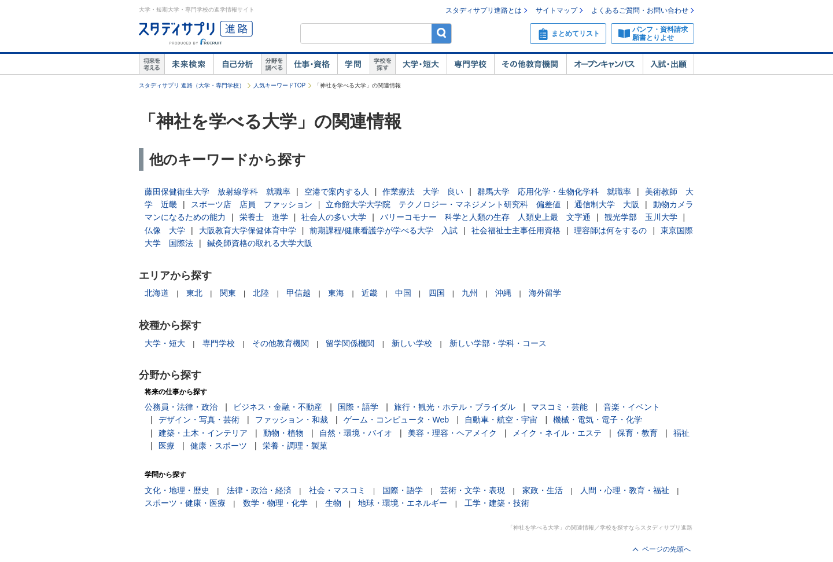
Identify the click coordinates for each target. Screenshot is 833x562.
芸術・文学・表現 (472, 490)
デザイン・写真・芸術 (199, 419)
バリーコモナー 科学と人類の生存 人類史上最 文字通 (485, 217)
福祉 (681, 433)
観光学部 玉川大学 (641, 217)
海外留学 (545, 292)
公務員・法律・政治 (181, 407)
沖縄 (503, 292)
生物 (333, 503)
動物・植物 (283, 433)
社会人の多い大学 (333, 217)
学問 (353, 64)
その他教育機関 (530, 64)
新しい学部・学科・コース (498, 343)
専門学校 (470, 64)
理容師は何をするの (610, 230)
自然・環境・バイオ (355, 433)
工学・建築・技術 (497, 503)
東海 (336, 292)
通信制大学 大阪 (606, 204)
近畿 (370, 292)
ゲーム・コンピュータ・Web (396, 419)
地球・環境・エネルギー (402, 503)
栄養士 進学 (263, 217)
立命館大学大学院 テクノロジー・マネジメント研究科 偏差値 (443, 204)
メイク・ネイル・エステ (557, 433)
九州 (470, 292)
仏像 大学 (165, 230)
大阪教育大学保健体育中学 (247, 230)
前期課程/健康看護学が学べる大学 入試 (383, 230)
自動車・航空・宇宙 (501, 419)
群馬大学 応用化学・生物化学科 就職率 (554, 191)
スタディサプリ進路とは (483, 10)
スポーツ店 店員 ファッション (251, 204)
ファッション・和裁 (291, 419)
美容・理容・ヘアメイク (452, 433)
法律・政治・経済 (259, 490)
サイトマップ (556, 10)
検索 (442, 33)
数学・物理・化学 (275, 503)
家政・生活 (542, 490)
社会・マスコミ (337, 490)
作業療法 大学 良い (422, 191)
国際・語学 (358, 407)
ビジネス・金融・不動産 (277, 407)
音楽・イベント (631, 407)
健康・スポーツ (218, 445)
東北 (194, 292)
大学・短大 (421, 64)
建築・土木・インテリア (203, 433)
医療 (167, 445)
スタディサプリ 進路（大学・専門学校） (192, 85)
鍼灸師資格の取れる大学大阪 (259, 243)
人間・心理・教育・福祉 (624, 490)
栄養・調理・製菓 (295, 445)
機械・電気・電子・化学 (597, 419)
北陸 (261, 292)
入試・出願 (668, 64)
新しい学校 (412, 343)
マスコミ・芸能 (559, 407)
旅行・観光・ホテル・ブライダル (454, 407)
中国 (403, 292)
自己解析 (237, 64)
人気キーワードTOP (279, 85)
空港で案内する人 (336, 191)
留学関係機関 (350, 343)
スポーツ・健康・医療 (185, 503)
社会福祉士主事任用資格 (516, 230)
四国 (437, 292)
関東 (228, 292)
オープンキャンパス (604, 64)
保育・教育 (637, 433)
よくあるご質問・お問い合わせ (639, 10)
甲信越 (298, 292)
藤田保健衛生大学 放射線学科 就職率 (217, 191)
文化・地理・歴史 (177, 490)
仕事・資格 (311, 64)
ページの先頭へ (666, 549)
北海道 (157, 292)
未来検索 (188, 64)
